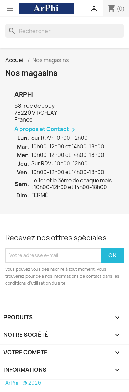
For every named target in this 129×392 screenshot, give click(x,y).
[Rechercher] (64, 31)
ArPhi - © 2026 (23, 383)
